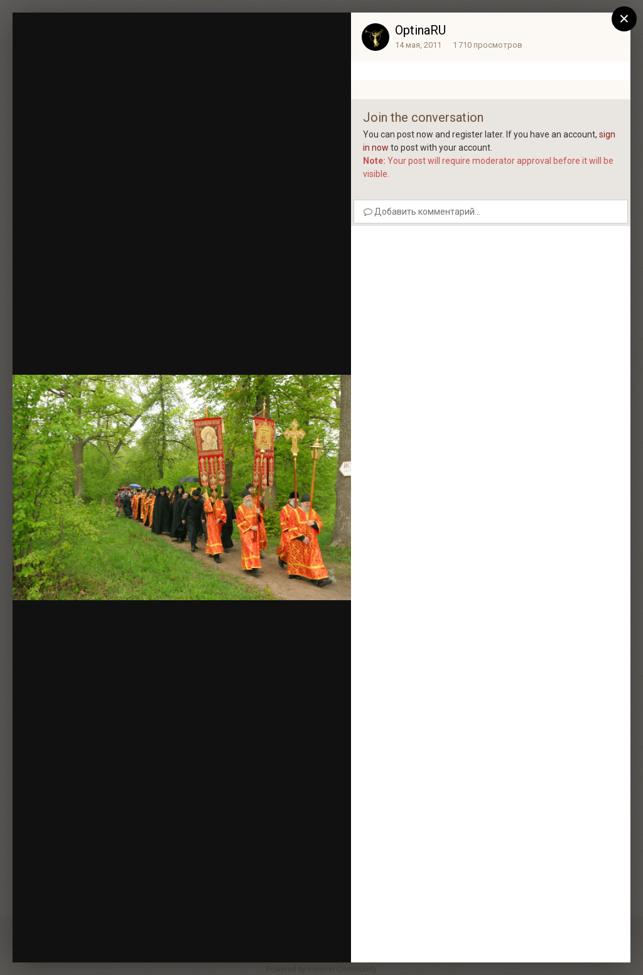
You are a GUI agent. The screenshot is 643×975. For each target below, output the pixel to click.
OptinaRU (420, 30)
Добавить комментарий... (422, 212)
